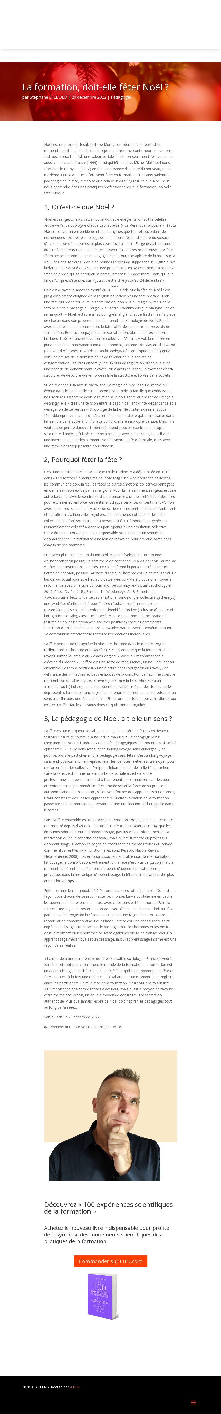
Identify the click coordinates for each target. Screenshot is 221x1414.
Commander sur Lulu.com (110, 1261)
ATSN (74, 1387)
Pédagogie (121, 97)
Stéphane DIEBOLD (48, 97)
